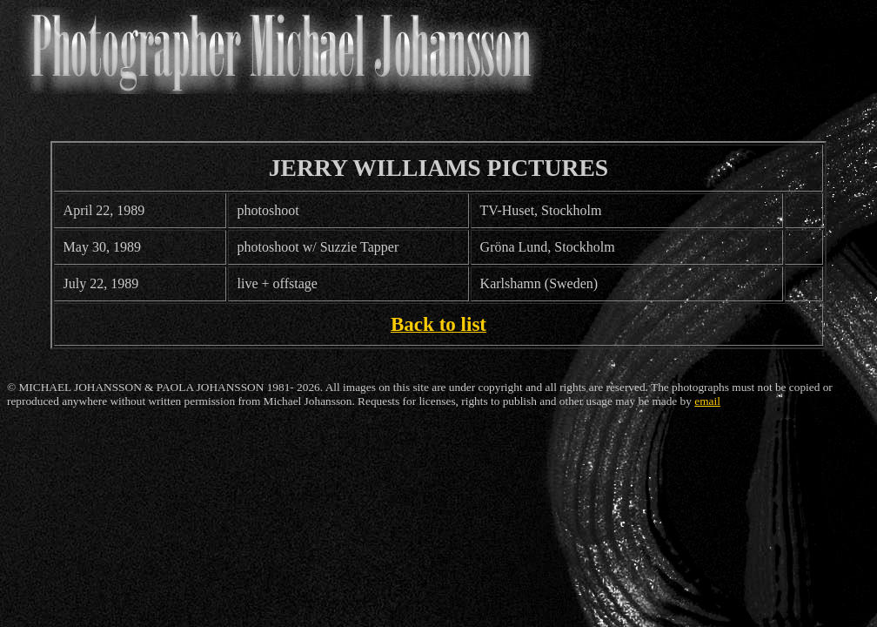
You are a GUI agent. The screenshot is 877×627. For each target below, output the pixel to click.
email (707, 401)
